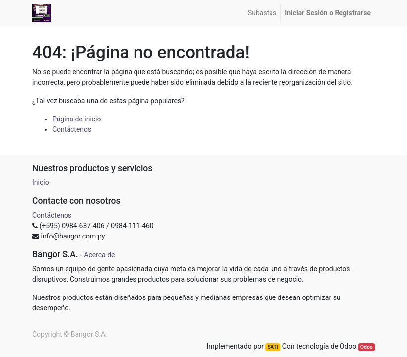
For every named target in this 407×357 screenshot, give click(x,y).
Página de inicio (76, 119)
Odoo (366, 347)
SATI (273, 347)
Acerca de (99, 255)
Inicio (40, 182)
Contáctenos (71, 129)
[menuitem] (262, 13)
